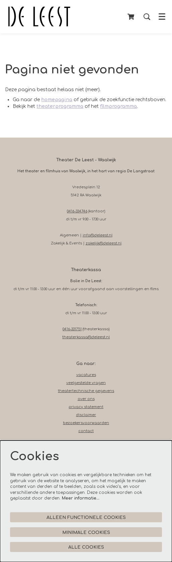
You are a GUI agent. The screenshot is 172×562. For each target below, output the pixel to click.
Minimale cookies (86, 532)
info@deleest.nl (97, 235)
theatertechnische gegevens (86, 391)
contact (86, 431)
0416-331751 (72, 329)
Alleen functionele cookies (86, 517)
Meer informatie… (80, 498)
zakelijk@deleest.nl (103, 243)
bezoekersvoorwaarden (86, 423)
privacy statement (86, 407)
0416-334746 (77, 211)
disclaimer (86, 415)
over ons (86, 399)
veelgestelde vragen (86, 383)
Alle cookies (86, 547)
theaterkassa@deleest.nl (86, 337)
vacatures (86, 375)
